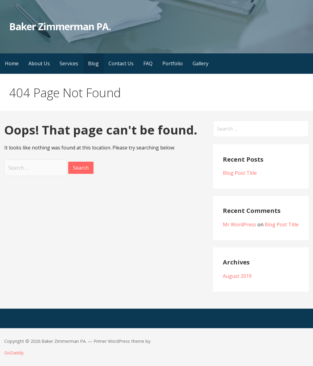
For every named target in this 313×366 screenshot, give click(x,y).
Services (69, 63)
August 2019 (237, 276)
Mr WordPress (239, 224)
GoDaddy (14, 353)
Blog (93, 63)
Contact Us (121, 63)
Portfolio (172, 63)
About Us (39, 63)
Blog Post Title (240, 173)
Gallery (200, 63)
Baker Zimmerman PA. (60, 26)
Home (12, 63)
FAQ (148, 63)
